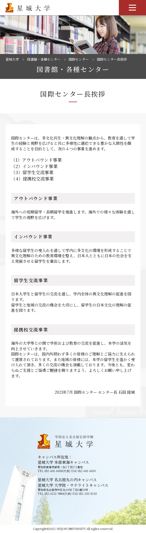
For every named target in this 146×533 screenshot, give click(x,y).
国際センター (79, 59)
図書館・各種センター (43, 59)
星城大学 (12, 59)
